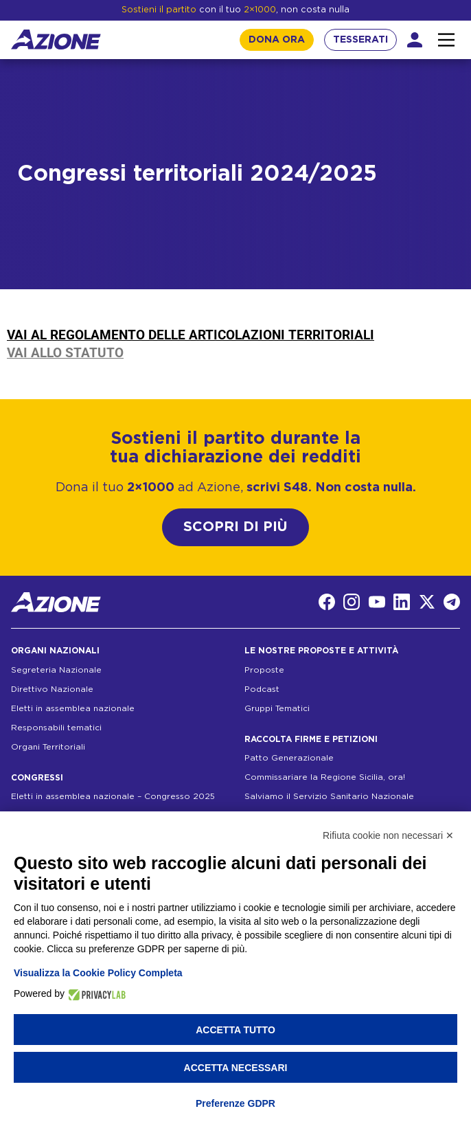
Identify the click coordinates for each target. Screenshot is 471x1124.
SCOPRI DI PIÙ (235, 527)
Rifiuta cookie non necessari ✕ (388, 835)
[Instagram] (351, 602)
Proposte (264, 670)
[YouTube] (377, 602)
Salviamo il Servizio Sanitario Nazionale (329, 796)
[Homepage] (56, 39)
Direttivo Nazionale (52, 689)
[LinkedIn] (401, 602)
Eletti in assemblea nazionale (73, 708)
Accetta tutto (235, 1029)
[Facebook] (327, 602)
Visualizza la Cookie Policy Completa (98, 972)
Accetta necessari (236, 1067)
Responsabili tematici (56, 727)
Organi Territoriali (48, 747)
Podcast (261, 689)
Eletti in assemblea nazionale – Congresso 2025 (113, 796)
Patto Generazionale (289, 758)
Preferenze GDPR (235, 1103)
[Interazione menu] (446, 40)
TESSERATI (360, 40)
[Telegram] (452, 602)
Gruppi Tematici (277, 708)
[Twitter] (427, 602)
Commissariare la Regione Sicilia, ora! (324, 777)
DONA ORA (277, 40)
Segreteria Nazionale (56, 670)
